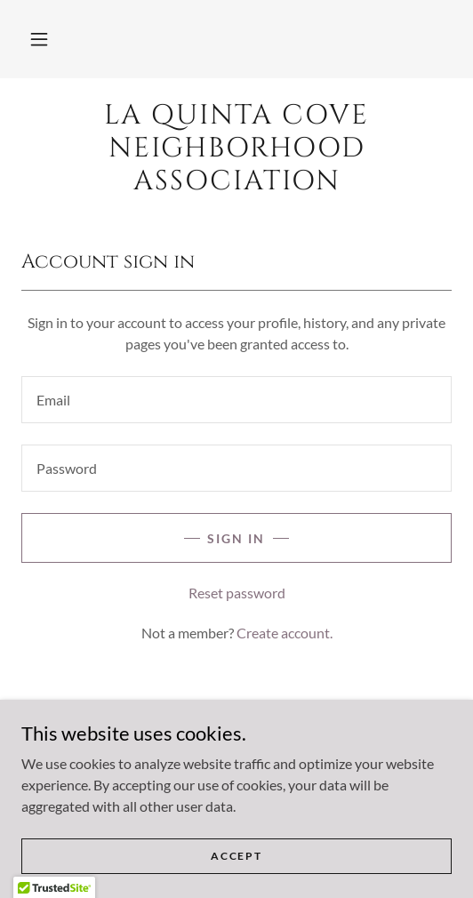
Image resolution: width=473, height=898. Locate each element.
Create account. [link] (284, 632)
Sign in (236, 538)
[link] (236, 149)
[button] (39, 39)
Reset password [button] (236, 592)
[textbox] (236, 399)
